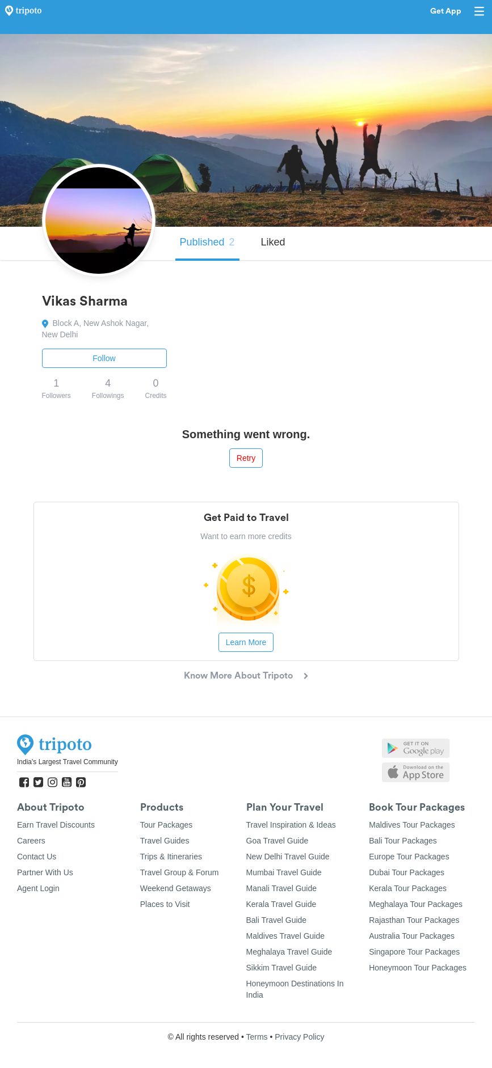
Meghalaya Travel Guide (289, 951)
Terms (256, 1036)
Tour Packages (166, 824)
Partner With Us (45, 872)
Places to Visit (165, 904)
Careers (31, 840)
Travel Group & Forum (179, 872)
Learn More (246, 642)
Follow (103, 358)
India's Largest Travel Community (67, 762)
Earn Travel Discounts (56, 824)
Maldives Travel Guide (285, 935)
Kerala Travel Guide (281, 904)
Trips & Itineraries (171, 856)
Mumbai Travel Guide (284, 872)
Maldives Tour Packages (412, 824)
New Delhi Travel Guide (288, 856)
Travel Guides (165, 840)
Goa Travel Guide (277, 840)
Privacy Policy (299, 1036)
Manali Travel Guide (281, 888)
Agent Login (38, 888)
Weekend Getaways (175, 888)
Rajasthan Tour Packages (414, 920)
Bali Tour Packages (403, 840)
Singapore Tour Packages (414, 951)
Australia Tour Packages (412, 935)
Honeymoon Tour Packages (417, 967)
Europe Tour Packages (409, 856)
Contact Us (36, 856)
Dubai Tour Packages (406, 872)
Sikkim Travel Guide (281, 967)
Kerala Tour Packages (408, 888)
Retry (246, 458)
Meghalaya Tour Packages (415, 904)
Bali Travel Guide (276, 920)
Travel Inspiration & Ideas (291, 824)
